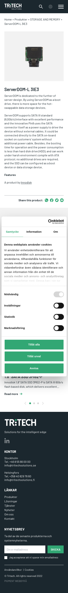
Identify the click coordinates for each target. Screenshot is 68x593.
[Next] (42, 403)
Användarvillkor (13, 569)
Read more (11, 393)
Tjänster (9, 505)
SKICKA (55, 549)
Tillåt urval (34, 356)
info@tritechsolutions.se (20, 465)
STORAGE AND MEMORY (45, 19)
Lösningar (10, 501)
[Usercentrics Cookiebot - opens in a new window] (48, 221)
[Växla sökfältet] (41, 7)
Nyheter (9, 510)
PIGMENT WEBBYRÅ (15, 580)
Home (8, 19)
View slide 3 (38, 403)
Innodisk (26, 182)
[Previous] (25, 403)
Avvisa (34, 368)
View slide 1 (30, 403)
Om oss (9, 514)
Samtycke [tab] (12, 231)
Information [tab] (34, 231)
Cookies (29, 569)
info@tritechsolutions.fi (19, 479)
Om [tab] (55, 231)
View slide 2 (34, 403)
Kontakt (9, 518)
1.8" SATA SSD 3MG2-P (23, 376)
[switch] (61, 7)
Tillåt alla (34, 344)
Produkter (21, 19)
